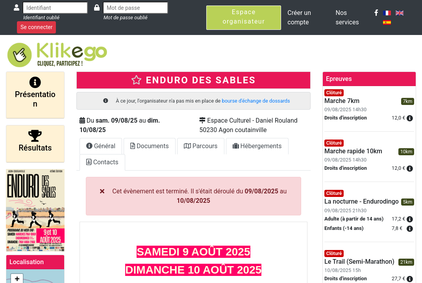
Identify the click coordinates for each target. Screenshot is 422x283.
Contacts (102, 162)
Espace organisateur (243, 16)
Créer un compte (299, 17)
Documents (149, 146)
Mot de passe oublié (126, 17)
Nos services (347, 17)
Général (100, 146)
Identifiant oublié (41, 17)
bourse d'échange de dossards (256, 101)
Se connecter (36, 27)
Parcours (201, 146)
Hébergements (257, 146)
